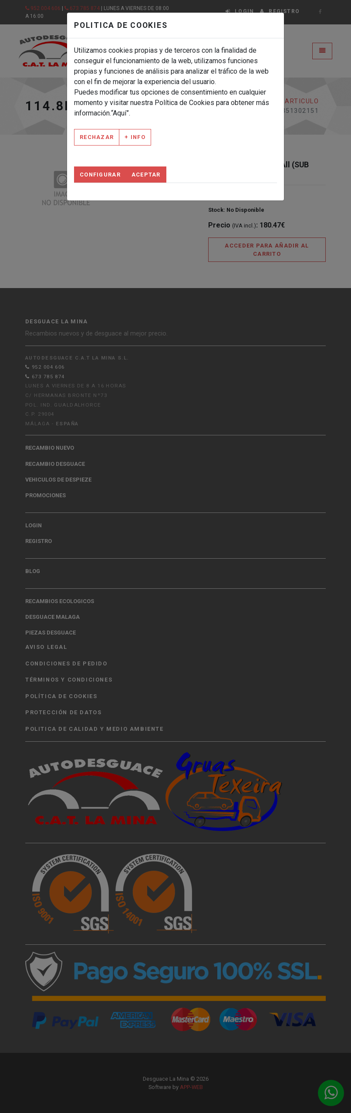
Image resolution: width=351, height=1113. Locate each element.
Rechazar (97, 137)
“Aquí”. (120, 113)
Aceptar (146, 174)
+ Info (135, 137)
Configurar (100, 174)
